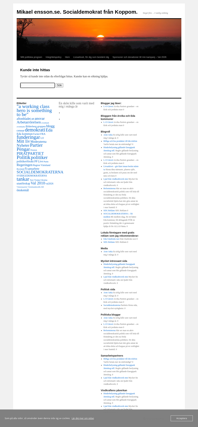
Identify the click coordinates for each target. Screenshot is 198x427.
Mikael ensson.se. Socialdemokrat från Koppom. (77, 12)
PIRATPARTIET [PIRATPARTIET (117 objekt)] (30, 153)
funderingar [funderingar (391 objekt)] (28, 137)
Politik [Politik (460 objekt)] (23, 157)
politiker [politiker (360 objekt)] (39, 157)
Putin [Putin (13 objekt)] (45, 161)
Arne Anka (108, 135)
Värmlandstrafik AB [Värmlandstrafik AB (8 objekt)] (36, 187)
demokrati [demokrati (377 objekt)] (35, 130)
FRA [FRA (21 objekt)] (43, 133)
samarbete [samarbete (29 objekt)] (33, 168)
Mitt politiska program (31, 57)
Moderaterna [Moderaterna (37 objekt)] (38, 141)
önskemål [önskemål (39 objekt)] (23, 190)
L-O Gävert (108, 106)
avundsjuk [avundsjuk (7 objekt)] (45, 123)
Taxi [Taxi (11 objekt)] (32, 180)
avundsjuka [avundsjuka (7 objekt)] (21, 127)
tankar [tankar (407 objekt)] (23, 179)
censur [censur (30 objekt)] (20, 130)
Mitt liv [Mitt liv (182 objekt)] (23, 141)
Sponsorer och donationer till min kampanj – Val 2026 (139, 57)
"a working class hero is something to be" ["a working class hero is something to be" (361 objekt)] (34, 110)
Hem (67, 57)
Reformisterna (110, 188)
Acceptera (181, 418)
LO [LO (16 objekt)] (42, 138)
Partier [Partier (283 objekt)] (36, 145)
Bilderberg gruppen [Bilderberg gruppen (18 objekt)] (36, 126)
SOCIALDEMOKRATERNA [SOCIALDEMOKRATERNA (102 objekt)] (40, 172)
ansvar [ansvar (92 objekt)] (40, 118)
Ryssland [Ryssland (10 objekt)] (20, 169)
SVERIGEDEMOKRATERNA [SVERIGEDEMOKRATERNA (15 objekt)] (32, 175)
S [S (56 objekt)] (26, 168)
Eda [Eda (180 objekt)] (49, 130)
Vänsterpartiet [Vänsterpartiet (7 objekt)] (22, 187)
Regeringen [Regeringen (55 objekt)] (25, 165)
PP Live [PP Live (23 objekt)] (38, 161)
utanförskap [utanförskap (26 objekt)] (23, 183)
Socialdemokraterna (112, 305)
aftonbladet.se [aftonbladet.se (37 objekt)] (25, 118)
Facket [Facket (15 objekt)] (36, 134)
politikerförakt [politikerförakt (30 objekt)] (25, 161)
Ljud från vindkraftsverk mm (116, 179)
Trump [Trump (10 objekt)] (37, 180)
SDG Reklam (109, 210)
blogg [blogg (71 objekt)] (50, 126)
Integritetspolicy (54, 57)
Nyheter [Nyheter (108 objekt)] (23, 145)
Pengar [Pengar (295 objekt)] (23, 149)
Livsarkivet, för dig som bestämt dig (91, 57)
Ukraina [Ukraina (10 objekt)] (43, 180)
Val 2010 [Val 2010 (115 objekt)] (38, 183)
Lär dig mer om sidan (83, 418)
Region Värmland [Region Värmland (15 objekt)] (41, 165)
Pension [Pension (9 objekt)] (33, 150)
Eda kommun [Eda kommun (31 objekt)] (25, 133)
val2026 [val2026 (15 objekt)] (49, 183)
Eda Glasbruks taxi (112, 239)
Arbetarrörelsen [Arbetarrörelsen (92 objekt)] (29, 122)
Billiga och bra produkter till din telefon (120, 141)
